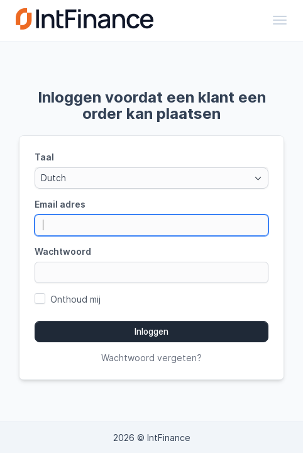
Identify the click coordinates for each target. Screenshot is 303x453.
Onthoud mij (75, 299)
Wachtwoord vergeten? (151, 357)
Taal (44, 157)
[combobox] (151, 178)
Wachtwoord (63, 251)
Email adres (60, 204)
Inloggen (151, 332)
